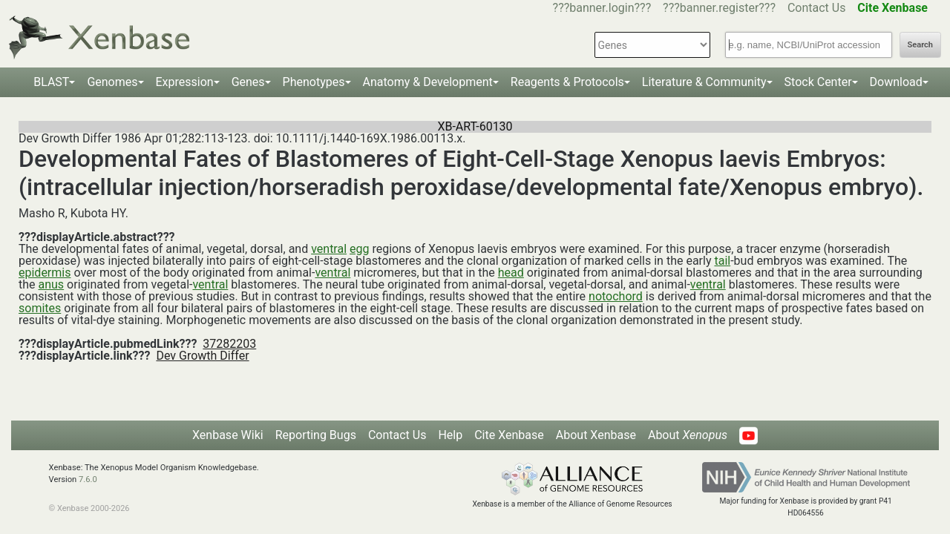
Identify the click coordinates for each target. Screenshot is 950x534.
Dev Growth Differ (202, 356)
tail (722, 261)
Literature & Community (704, 82)
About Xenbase (596, 435)
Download (896, 82)
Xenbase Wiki (227, 435)
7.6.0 (88, 479)
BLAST (51, 82)
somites (40, 308)
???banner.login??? (602, 8)
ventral (329, 249)
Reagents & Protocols (567, 82)
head (511, 273)
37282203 (229, 344)
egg (359, 249)
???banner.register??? (719, 8)
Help (450, 435)
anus (52, 284)
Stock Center (818, 82)
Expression (185, 82)
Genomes (112, 82)
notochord (616, 296)
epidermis (45, 273)
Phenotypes (314, 82)
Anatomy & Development (428, 82)
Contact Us (816, 8)
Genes (248, 82)
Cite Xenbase (509, 435)
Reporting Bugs (315, 435)
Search (920, 45)
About (687, 435)
